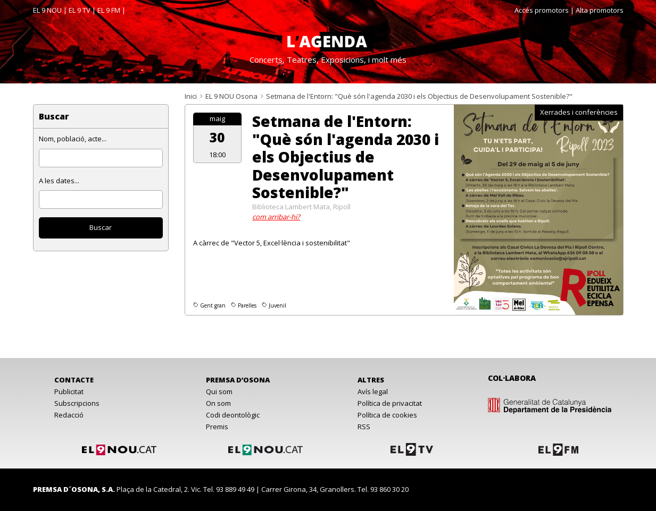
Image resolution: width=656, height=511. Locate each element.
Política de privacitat (390, 403)
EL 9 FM (108, 10)
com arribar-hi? (276, 217)
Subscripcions (76, 403)
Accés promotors (541, 10)
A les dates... (59, 180)
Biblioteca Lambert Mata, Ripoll (301, 206)
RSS (364, 426)
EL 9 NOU (47, 10)
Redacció (69, 415)
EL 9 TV (79, 10)
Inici (191, 96)
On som (218, 403)
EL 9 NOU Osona (231, 96)
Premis (217, 426)
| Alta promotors (597, 10)
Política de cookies (387, 415)
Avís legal (373, 391)
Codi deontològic (233, 415)
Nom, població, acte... (72, 138)
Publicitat (69, 391)
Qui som (219, 391)
